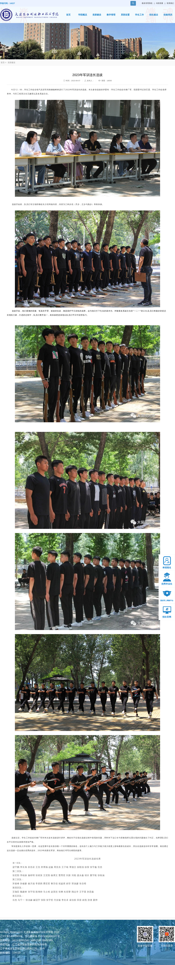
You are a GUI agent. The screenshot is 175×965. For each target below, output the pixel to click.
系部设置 (125, 15)
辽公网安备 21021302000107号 (42, 936)
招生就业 (153, 15)
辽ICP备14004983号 (11, 936)
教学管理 (111, 15)
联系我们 (170, 3)
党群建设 (96, 15)
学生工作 (139, 15)
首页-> (3, 62)
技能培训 (168, 15)
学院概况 (82, 15)
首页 (68, 15)
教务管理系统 (147, 3)
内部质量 (159, 3)
